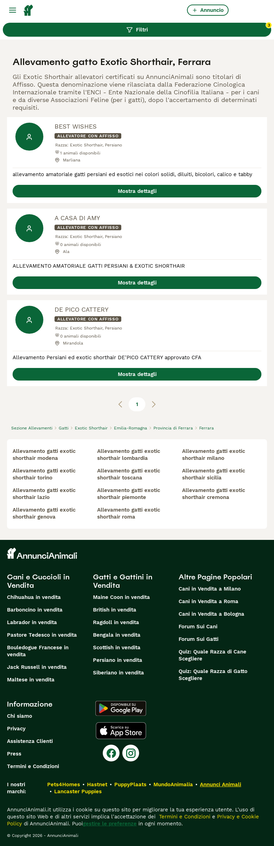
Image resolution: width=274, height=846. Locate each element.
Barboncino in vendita (35, 610)
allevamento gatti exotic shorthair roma (128, 513)
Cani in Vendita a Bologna (211, 614)
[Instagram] (130, 753)
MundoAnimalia (173, 784)
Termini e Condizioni (33, 766)
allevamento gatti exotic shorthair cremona (213, 493)
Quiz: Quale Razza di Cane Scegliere (212, 655)
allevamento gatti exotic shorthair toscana (128, 474)
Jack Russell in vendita (37, 667)
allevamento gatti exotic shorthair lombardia (128, 454)
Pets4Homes (63, 784)
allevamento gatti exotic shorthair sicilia (213, 474)
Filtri (198, 28)
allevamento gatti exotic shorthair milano (213, 454)
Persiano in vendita (117, 660)
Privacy (16, 728)
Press (14, 754)
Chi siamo (19, 716)
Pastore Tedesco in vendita (42, 635)
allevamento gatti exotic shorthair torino (44, 474)
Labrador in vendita (32, 622)
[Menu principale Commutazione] (13, 10)
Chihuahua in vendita (34, 597)
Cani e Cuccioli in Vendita (38, 581)
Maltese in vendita (31, 680)
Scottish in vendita (116, 647)
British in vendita (114, 610)
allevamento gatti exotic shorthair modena (44, 454)
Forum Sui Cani (198, 626)
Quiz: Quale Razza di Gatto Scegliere (213, 674)
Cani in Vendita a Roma (208, 601)
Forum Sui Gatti (198, 639)
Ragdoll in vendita (116, 622)
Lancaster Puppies (78, 791)
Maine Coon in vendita (121, 597)
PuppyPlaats (130, 784)
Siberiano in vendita (118, 673)
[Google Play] (120, 708)
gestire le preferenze (110, 823)
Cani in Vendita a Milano (210, 589)
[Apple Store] (121, 730)
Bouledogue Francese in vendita (37, 651)
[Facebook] (111, 753)
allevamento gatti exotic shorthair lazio (44, 493)
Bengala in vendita (116, 635)
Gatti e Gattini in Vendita (122, 581)
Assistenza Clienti (30, 741)
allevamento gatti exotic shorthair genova (44, 513)
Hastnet (97, 784)
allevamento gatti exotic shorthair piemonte (128, 493)
